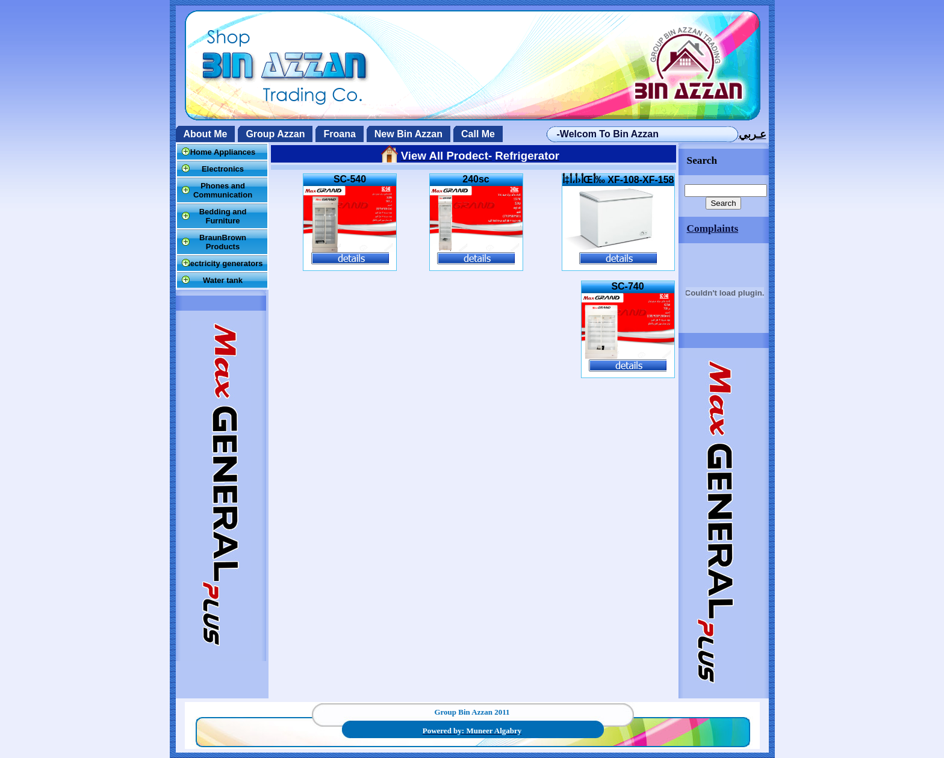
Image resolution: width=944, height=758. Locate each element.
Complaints (713, 228)
